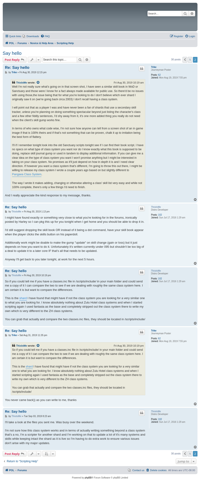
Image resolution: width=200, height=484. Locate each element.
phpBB (88, 477)
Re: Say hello (17, 67)
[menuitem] (30, 36)
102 (160, 215)
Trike (153, 67)
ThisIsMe (21, 82)
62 (159, 75)
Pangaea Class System (26, 174)
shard (23, 298)
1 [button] (190, 60)
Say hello (12, 53)
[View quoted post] (38, 83)
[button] (185, 59)
